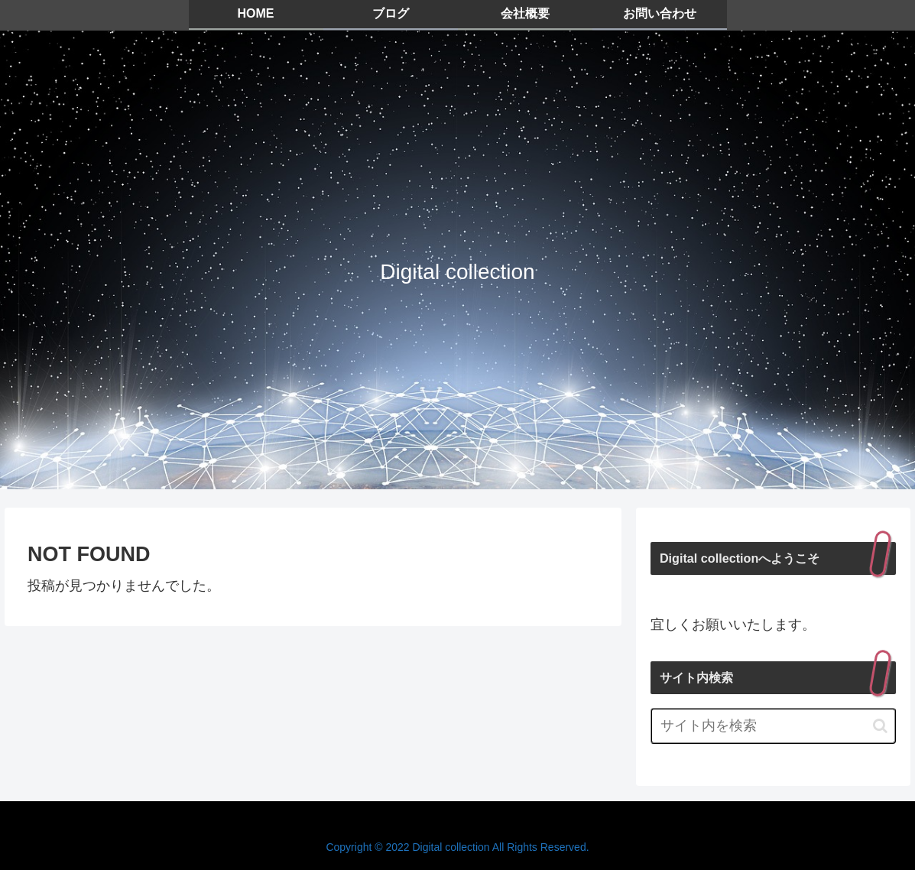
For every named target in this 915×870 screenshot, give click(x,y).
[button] (880, 726)
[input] (773, 726)
